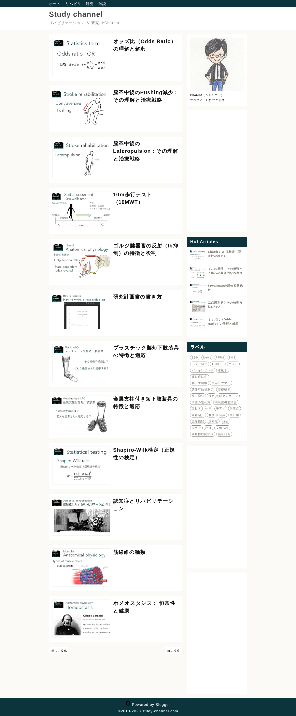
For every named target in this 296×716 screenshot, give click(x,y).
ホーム (55, 4)
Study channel (76, 14)
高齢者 (196, 408)
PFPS (220, 357)
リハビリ (74, 4)
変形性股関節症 (203, 434)
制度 (212, 415)
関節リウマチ (221, 383)
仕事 (208, 408)
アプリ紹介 (200, 364)
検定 (212, 395)
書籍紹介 (198, 415)
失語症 (234, 408)
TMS (232, 357)
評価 (208, 427)
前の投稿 (173, 650)
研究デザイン (228, 395)
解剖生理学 (200, 383)
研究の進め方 (201, 402)
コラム (233, 364)
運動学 (222, 370)
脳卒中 (196, 427)
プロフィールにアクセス (207, 100)
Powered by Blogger (148, 705)
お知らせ (218, 364)
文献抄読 (222, 427)
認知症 (213, 421)
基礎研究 (224, 389)
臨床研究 (224, 434)
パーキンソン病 (203, 370)
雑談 (102, 4)
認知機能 (198, 421)
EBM (195, 357)
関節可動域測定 (203, 389)
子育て (221, 408)
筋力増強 (198, 395)
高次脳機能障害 (226, 402)
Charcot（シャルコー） (207, 95)
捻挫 (225, 421)
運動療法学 (200, 376)
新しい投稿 (59, 650)
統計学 (234, 415)
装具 (222, 415)
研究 (90, 4)
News (207, 357)
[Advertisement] (217, 171)
